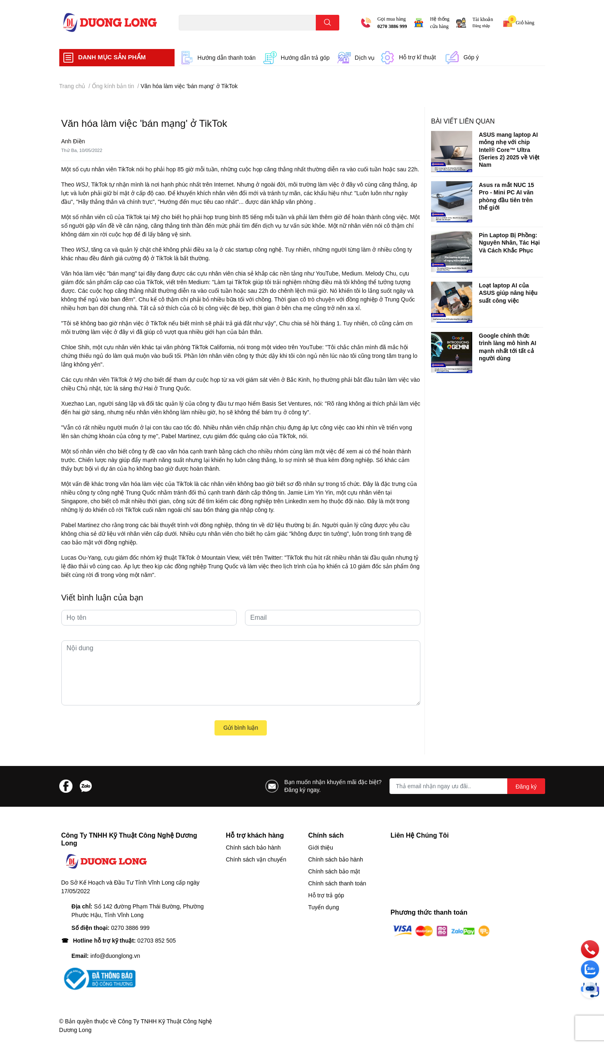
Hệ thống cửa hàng (440, 22)
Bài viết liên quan (463, 121)
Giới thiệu (320, 847)
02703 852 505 (157, 940)
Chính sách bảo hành (253, 847)
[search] (327, 22)
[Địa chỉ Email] (467, 786)
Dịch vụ (365, 57)
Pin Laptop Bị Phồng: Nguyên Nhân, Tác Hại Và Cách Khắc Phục (509, 242)
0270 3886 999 (392, 26)
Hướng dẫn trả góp (305, 57)
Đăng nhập (481, 25)
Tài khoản (483, 19)
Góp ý (471, 57)
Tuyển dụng (323, 907)
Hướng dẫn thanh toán (227, 57)
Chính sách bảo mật (334, 871)
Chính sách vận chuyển (256, 859)
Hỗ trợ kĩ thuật (417, 57)
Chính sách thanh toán (337, 883)
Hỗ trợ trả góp (326, 895)
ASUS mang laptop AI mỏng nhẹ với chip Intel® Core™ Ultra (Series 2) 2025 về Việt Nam (509, 149)
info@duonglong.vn (115, 956)
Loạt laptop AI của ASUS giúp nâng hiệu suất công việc (508, 293)
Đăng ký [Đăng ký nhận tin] (525, 786)
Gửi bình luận (240, 727)
